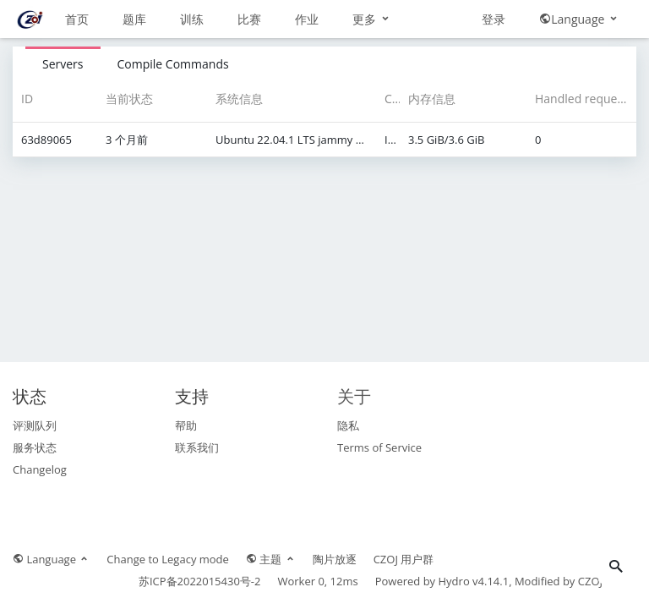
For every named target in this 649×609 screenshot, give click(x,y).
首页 (77, 19)
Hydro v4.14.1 (474, 581)
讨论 (364, 19)
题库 (134, 19)
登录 (493, 57)
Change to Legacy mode (167, 559)
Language (579, 57)
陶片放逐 (335, 559)
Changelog (40, 469)
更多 (429, 19)
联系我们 (197, 447)
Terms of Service (379, 447)
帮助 (186, 425)
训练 (192, 19)
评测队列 (35, 425)
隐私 (348, 425)
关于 (354, 396)
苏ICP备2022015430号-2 (200, 581)
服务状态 (35, 447)
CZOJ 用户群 (404, 559)
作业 (307, 19)
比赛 (249, 19)
